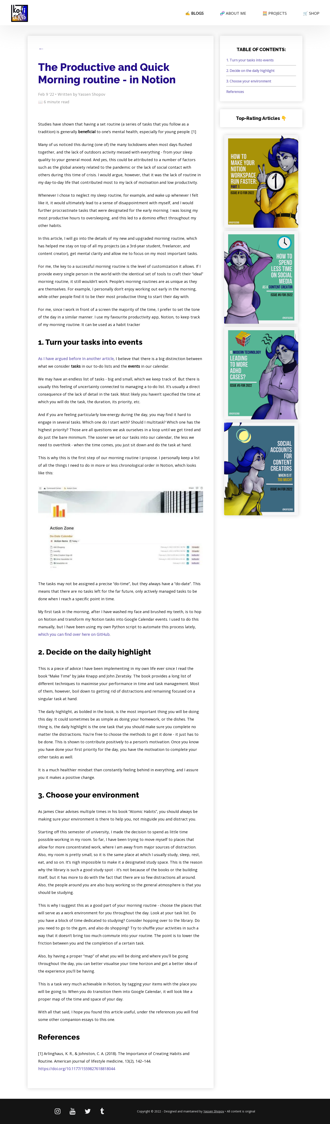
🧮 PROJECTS (274, 13)
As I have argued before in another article (76, 358)
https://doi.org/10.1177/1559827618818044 (76, 1068)
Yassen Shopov (213, 1111)
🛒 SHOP (311, 13)
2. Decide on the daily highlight (250, 70)
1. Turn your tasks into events (250, 60)
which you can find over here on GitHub (74, 634)
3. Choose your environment (248, 81)
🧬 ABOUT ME (233, 13)
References (235, 91)
